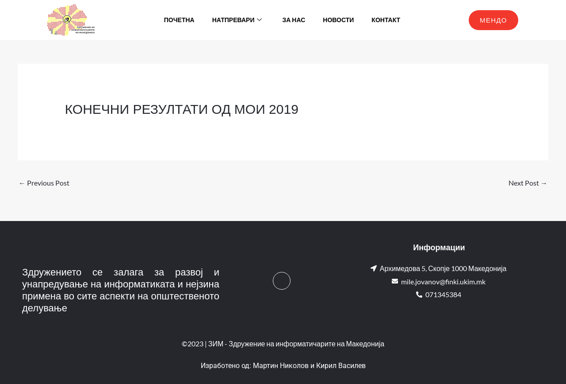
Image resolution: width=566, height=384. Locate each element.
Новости (338, 19)
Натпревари (237, 20)
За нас (293, 19)
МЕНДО (493, 20)
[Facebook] (282, 281)
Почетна (179, 19)
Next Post (528, 182)
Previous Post (44, 182)
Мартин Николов (281, 365)
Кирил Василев (341, 365)
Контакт (385, 19)
